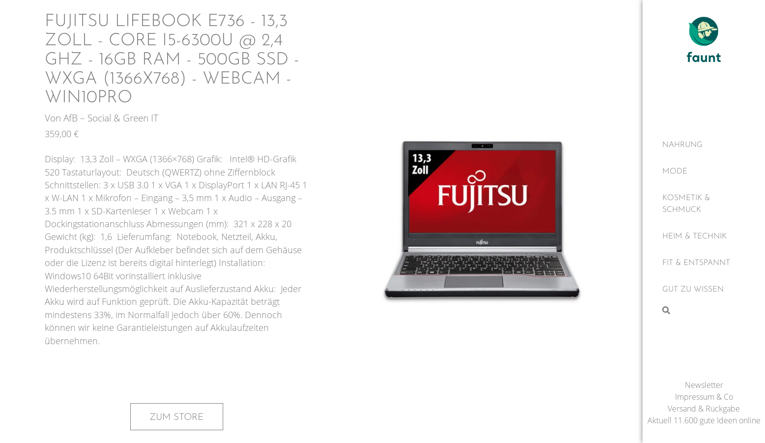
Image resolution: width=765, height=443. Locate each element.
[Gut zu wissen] (704, 289)
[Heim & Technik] (704, 236)
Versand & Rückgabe (704, 408)
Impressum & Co (704, 396)
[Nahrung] (704, 145)
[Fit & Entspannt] (704, 263)
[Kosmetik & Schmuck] (704, 204)
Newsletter (704, 385)
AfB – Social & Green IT (110, 117)
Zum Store (176, 417)
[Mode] (704, 171)
